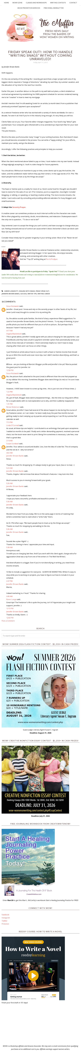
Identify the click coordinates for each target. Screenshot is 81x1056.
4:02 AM (9, 453)
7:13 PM (9, 422)
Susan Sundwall (12, 443)
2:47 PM (9, 581)
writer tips (32, 294)
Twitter (4, 921)
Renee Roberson (13, 407)
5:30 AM (9, 501)
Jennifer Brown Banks (11, 294)
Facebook (5, 914)
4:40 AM (9, 596)
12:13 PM (10, 608)
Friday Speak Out (42, 291)
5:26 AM (9, 483)
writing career (44, 294)
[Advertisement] (40, 1024)
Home (6, 3)
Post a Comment (8, 621)
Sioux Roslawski (12, 306)
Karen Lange (11, 599)
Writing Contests (58, 3)
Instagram (6, 918)
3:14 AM (9, 440)
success (23, 294)
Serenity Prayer (19, 207)
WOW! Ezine (17, 3)
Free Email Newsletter (53, 8)
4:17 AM (9, 330)
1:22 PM (9, 392)
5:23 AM (9, 468)
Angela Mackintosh (14, 334)
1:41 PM (9, 404)
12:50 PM (10, 618)
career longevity (11, 291)
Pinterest (5, 924)
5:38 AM (9, 547)
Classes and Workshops (36, 3)
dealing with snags (27, 291)
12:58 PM (10, 370)
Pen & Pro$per (52, 259)
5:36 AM (9, 529)
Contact (73, 3)
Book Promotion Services (29, 8)
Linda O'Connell (12, 425)
